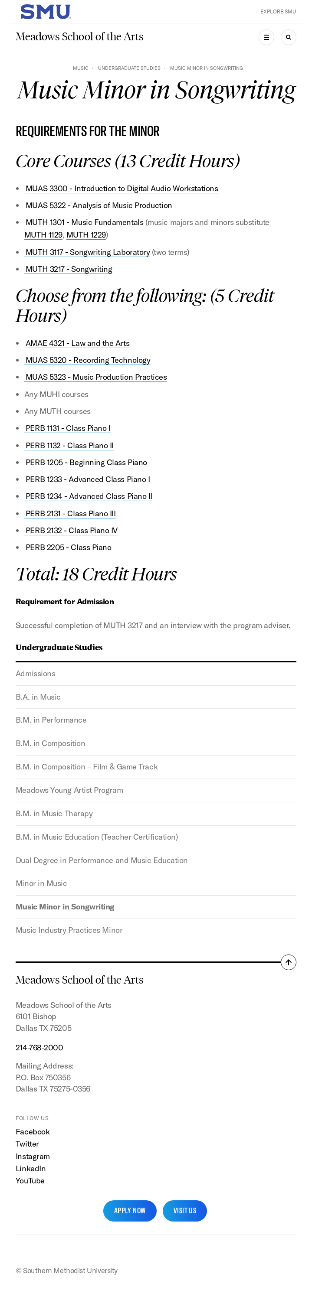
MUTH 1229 (86, 235)
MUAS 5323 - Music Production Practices (96, 377)
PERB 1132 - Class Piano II (70, 445)
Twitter (27, 1144)
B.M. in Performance (51, 720)
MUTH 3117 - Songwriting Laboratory (88, 252)
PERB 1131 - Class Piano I (68, 428)
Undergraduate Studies (129, 68)
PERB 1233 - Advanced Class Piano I (88, 479)
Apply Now (130, 1210)
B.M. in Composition (50, 743)
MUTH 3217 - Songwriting (69, 269)
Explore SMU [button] (278, 11)
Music (81, 68)
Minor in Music (41, 883)
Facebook (32, 1132)
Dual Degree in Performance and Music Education (102, 860)
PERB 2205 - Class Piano (68, 547)
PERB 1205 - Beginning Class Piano (86, 462)
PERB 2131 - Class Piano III (71, 513)
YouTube (30, 1181)
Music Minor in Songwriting (65, 907)
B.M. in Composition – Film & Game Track (87, 767)
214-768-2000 (39, 1047)
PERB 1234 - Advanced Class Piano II (89, 496)
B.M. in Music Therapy (54, 813)
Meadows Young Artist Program (69, 790)
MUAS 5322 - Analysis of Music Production (99, 205)
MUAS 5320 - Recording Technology (88, 360)
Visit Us (185, 1210)
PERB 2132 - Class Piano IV (72, 530)
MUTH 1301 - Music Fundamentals (84, 222)
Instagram (33, 1156)
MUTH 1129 (43, 235)
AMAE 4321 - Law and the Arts (77, 343)
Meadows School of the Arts (80, 36)
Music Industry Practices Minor (69, 930)
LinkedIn (31, 1168)
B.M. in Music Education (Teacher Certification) (97, 837)
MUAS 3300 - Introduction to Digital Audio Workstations (122, 188)
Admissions (35, 673)
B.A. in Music (38, 697)
